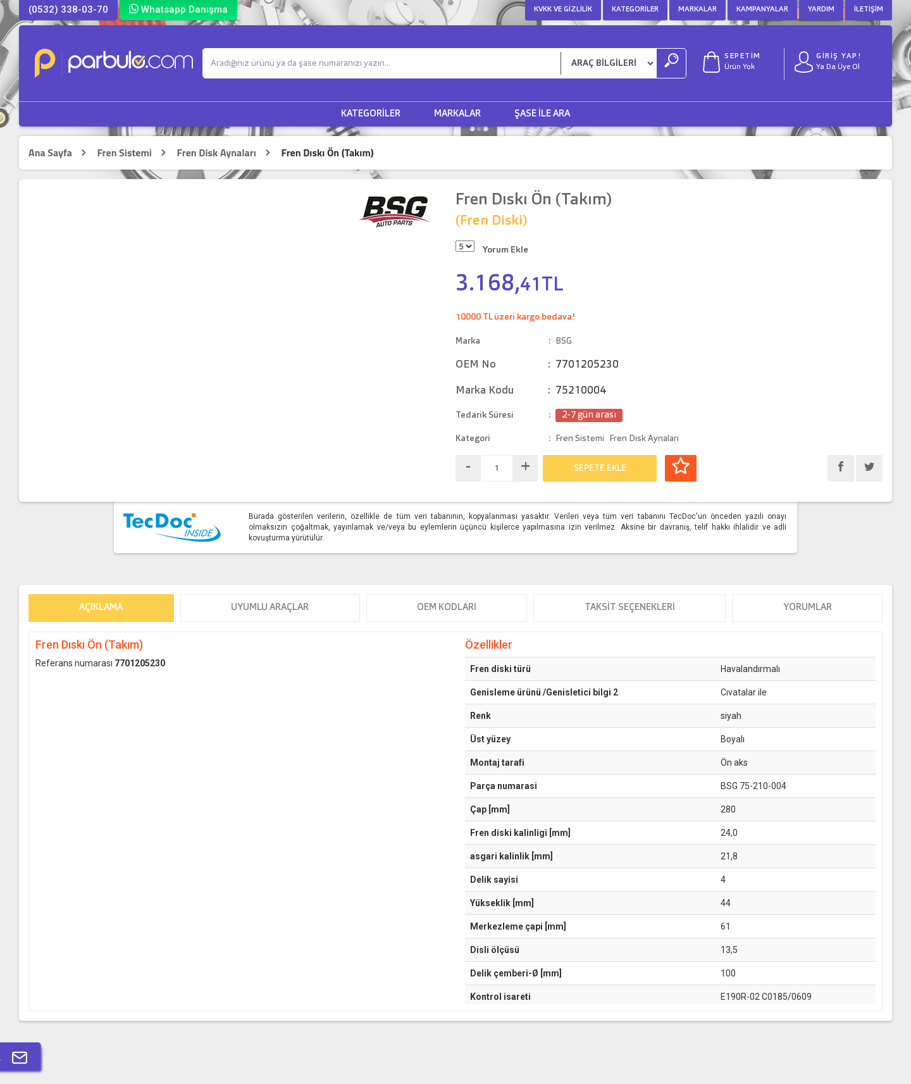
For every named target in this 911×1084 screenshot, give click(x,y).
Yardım (821, 9)
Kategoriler (635, 9)
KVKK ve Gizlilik (563, 9)
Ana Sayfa (50, 153)
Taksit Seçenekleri (630, 608)
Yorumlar (807, 608)
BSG (563, 341)
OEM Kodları (446, 608)
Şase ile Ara (542, 114)
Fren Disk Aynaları (216, 153)
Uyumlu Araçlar (270, 608)
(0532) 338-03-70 (68, 9)
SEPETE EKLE (600, 468)
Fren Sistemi (124, 153)
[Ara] (382, 63)
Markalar (697, 9)
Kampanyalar (762, 9)
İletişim (868, 9)
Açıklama (101, 608)
